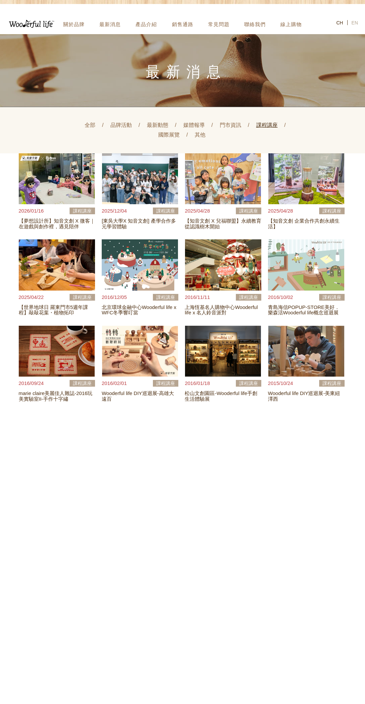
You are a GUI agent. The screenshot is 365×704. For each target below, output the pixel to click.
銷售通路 (182, 24)
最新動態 (157, 125)
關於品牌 (74, 24)
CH (339, 22)
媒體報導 (194, 125)
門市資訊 (230, 125)
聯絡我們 (255, 24)
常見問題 (219, 24)
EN (355, 22)
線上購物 (291, 24)
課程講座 (267, 125)
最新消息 (110, 24)
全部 (90, 125)
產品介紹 (146, 24)
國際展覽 (169, 135)
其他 (200, 135)
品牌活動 (121, 125)
